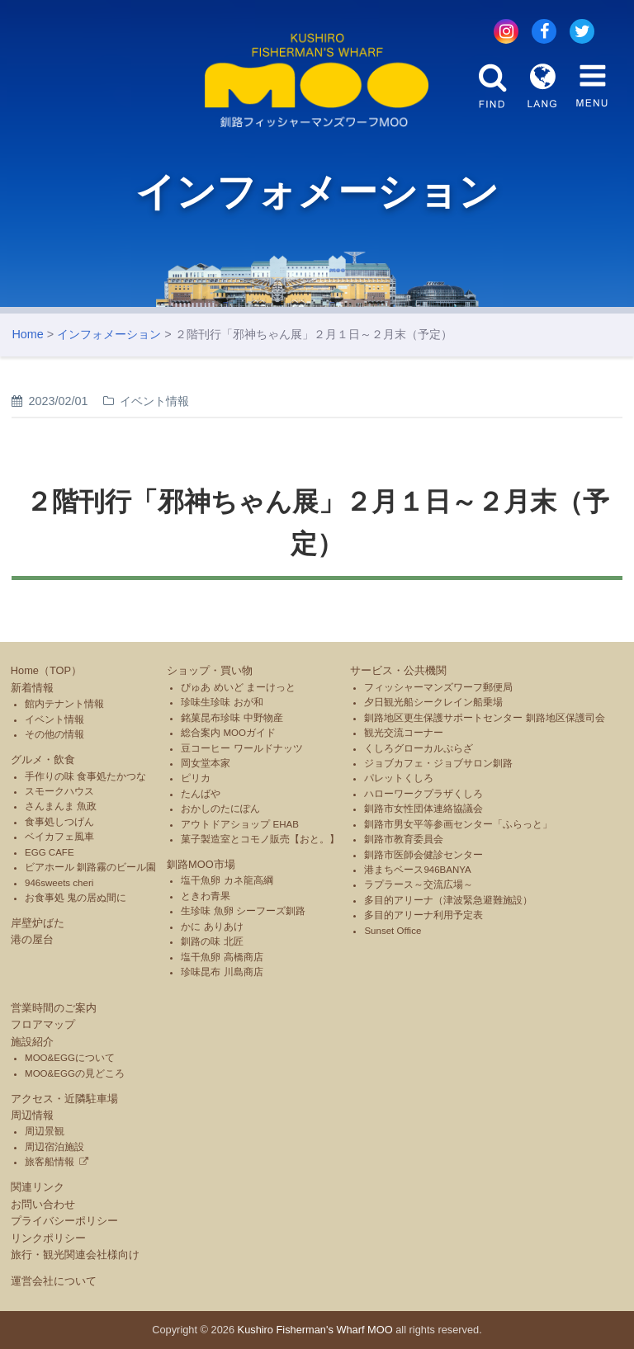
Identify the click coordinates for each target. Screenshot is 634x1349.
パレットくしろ (398, 778)
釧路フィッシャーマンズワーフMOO (317, 80)
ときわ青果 (205, 896)
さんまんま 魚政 (61, 806)
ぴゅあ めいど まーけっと (238, 687)
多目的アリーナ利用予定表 (423, 915)
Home (27, 334)
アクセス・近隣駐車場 (64, 1098)
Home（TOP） (46, 670)
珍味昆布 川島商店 (222, 972)
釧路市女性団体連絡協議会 (423, 809)
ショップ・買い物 (210, 670)
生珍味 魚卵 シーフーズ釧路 (243, 911)
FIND (493, 86)
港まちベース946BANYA (417, 870)
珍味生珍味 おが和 (222, 702)
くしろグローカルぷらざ (418, 748)
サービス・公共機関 (398, 670)
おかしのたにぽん (220, 809)
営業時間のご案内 (54, 1008)
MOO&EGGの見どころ (75, 1073)
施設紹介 (32, 1041)
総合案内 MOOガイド (228, 733)
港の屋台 (32, 939)
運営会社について (54, 1281)
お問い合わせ (43, 1204)
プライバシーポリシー (64, 1221)
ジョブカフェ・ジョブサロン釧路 (438, 763)
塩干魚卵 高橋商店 (222, 957)
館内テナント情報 (64, 704)
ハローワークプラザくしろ (423, 794)
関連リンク (37, 1187)
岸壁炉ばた (37, 923)
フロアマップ (43, 1024)
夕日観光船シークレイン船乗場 (433, 702)
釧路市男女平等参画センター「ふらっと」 (458, 824)
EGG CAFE (49, 852)
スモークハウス (59, 791)
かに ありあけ (212, 927)
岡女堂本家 (205, 763)
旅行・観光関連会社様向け (75, 1254)
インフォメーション (109, 334)
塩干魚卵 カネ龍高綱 (226, 880)
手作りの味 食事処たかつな (85, 776)
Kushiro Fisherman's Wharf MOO (315, 1329)
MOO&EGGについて (70, 1058)
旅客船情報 (49, 1162)
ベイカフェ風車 (59, 837)
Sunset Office (392, 931)
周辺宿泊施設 (54, 1147)
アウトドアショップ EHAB (240, 824)
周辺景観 (44, 1131)
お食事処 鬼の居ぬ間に (75, 898)
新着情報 (32, 688)
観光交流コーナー (403, 733)
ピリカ (196, 778)
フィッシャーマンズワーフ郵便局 (438, 687)
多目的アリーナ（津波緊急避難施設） (448, 900)
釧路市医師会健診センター (423, 855)
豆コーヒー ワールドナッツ (241, 748)
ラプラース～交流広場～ (418, 884)
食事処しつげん (59, 822)
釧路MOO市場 (201, 864)
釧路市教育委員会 (403, 839)
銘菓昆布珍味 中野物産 (231, 718)
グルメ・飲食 (43, 759)
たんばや (200, 794)
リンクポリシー (48, 1238)
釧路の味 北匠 (212, 941)
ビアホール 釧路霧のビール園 (90, 867)
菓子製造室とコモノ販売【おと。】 (260, 839)
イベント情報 (54, 719)
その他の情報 (54, 734)
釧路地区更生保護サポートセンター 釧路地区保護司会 (484, 718)
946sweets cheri (59, 883)
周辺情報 (32, 1115)
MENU (592, 86)
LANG (542, 86)
